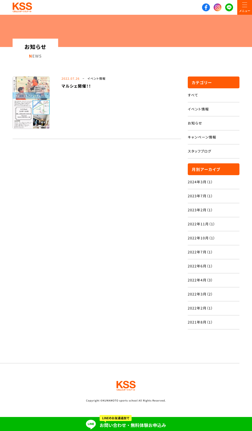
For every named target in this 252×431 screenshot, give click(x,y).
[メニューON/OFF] (244, 7)
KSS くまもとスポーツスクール (22, 7)
